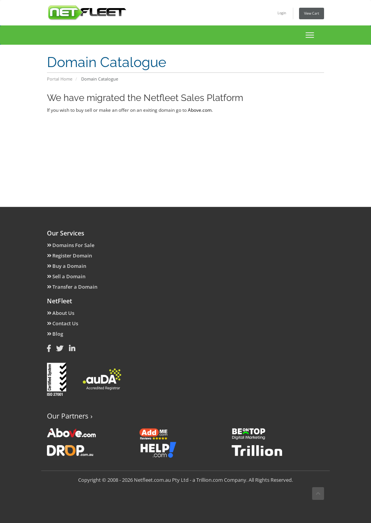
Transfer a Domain (72, 286)
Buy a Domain (66, 265)
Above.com (200, 110)
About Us (60, 312)
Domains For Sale (70, 245)
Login (281, 12)
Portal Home (59, 79)
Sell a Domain (66, 276)
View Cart (311, 13)
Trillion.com (209, 479)
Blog (55, 333)
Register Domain (69, 255)
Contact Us (62, 323)
